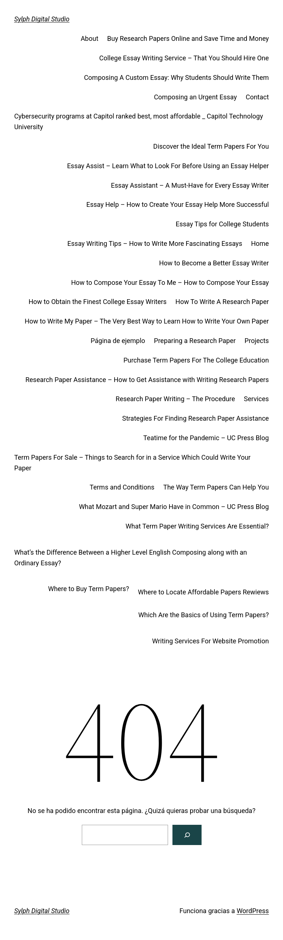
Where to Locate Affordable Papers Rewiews (203, 592)
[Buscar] (187, 835)
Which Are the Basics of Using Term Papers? (203, 615)
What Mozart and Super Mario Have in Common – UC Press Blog (174, 506)
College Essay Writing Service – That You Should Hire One (184, 58)
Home (260, 243)
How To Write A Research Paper (222, 301)
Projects (257, 340)
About (89, 38)
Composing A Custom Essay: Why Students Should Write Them (176, 77)
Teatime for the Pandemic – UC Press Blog (206, 438)
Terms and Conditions (122, 487)
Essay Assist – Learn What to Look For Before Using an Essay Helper (168, 166)
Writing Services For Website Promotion (210, 641)
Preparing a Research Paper (195, 340)
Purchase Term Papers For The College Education (196, 360)
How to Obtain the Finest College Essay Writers (97, 301)
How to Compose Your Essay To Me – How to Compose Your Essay (170, 282)
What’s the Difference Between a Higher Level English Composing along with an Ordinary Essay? (130, 557)
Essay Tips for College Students (222, 224)
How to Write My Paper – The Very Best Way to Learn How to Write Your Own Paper (147, 321)
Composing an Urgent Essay (195, 97)
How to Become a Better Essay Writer (214, 263)
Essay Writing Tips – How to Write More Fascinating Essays (154, 243)
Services (256, 399)
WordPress (253, 911)
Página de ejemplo (118, 340)
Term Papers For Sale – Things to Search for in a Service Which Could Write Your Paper (132, 462)
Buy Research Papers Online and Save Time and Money (188, 38)
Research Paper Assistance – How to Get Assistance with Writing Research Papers (147, 380)
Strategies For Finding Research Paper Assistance (195, 418)
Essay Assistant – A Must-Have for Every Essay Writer (190, 185)
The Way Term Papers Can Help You (216, 487)
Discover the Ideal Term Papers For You (211, 146)
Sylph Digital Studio (41, 19)
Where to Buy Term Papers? (88, 589)
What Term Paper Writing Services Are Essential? (197, 526)
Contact (257, 97)
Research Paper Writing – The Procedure (175, 399)
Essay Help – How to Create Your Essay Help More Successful (177, 204)
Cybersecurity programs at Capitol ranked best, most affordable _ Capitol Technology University (138, 121)
